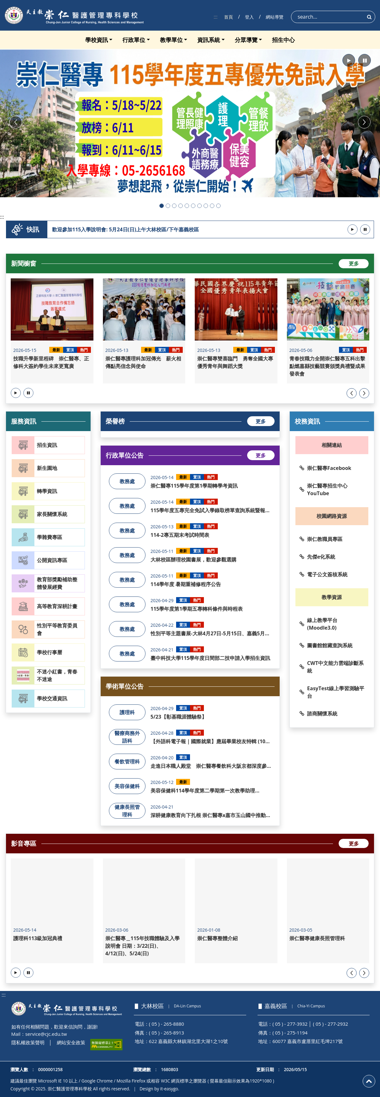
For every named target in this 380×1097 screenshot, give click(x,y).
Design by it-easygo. (159, 1089)
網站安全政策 (71, 1042)
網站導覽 (274, 17)
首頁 (228, 17)
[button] (348, 60)
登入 (249, 17)
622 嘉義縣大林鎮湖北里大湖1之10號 (188, 1041)
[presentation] (352, 393)
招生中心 (283, 40)
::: (216, 16)
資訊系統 (208, 40)
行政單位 (133, 40)
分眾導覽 (246, 40)
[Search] (333, 17)
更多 (354, 263)
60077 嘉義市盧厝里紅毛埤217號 (307, 1041)
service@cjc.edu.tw (46, 1034)
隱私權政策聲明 (28, 1042)
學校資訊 (96, 40)
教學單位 (171, 40)
